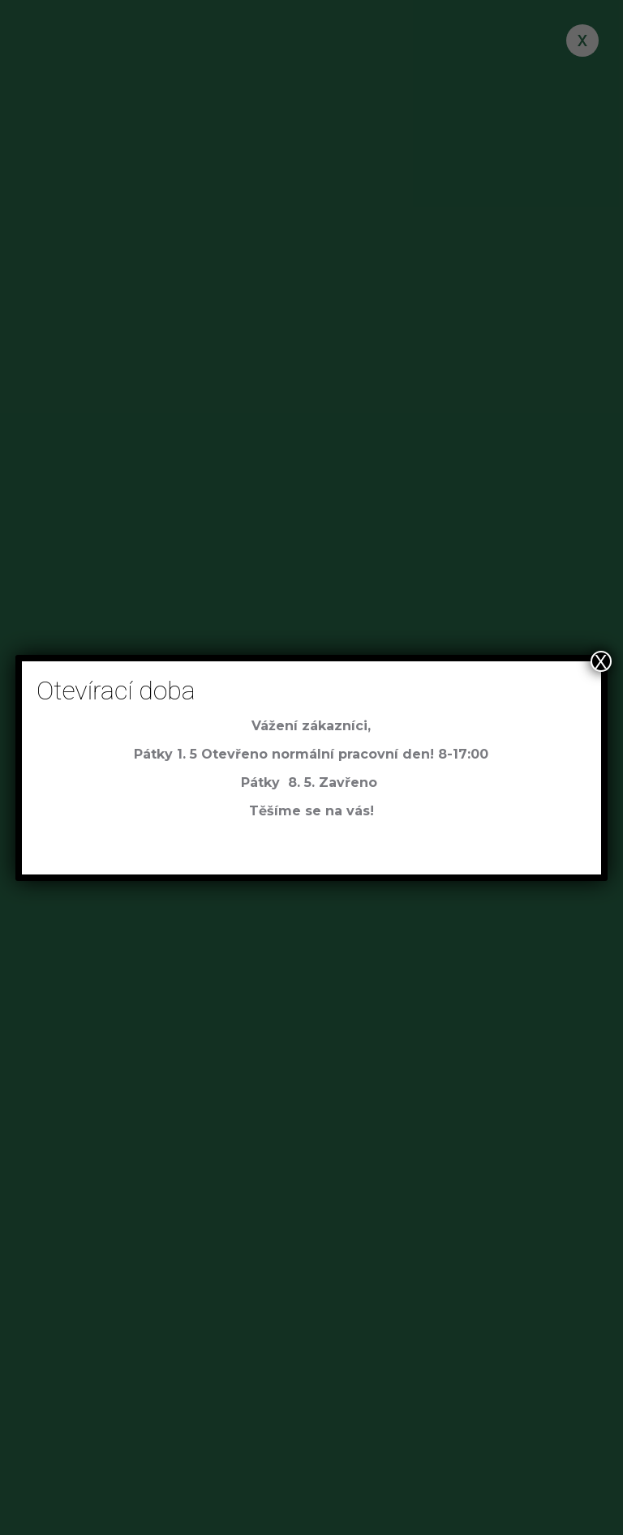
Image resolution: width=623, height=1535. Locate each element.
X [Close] (601, 661)
